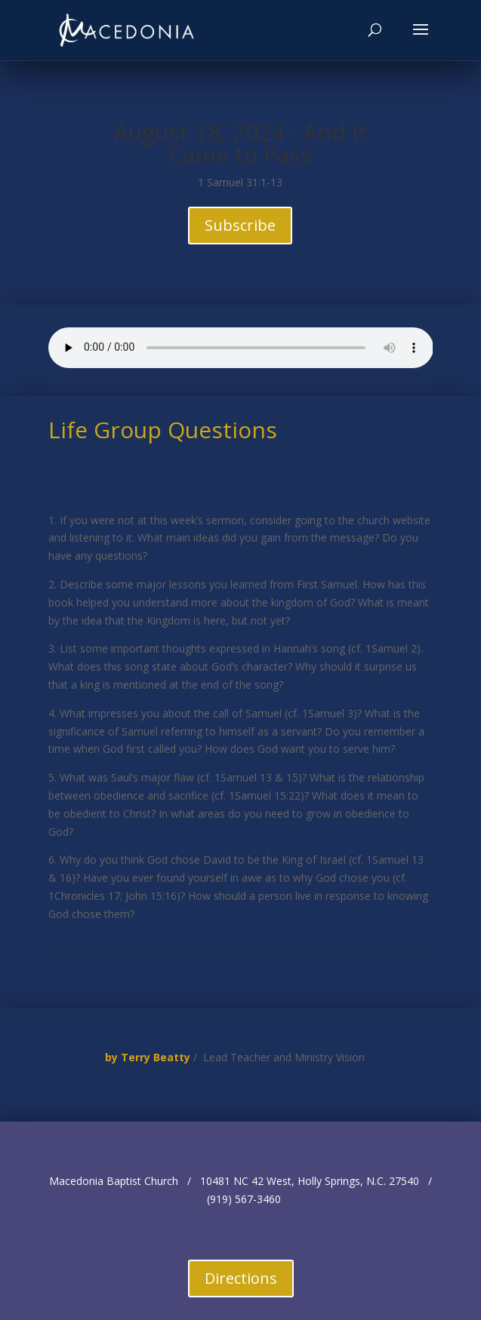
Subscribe (240, 225)
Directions (241, 1278)
